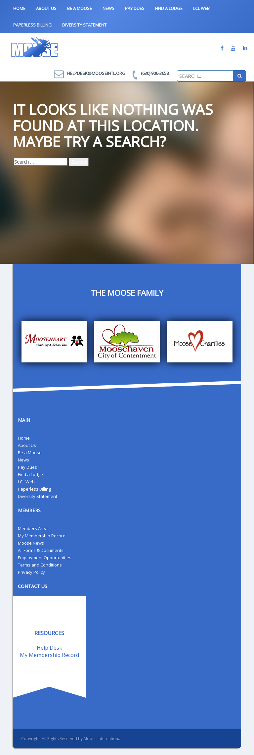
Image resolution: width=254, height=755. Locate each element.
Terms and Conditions (40, 565)
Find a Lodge (169, 8)
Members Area (33, 528)
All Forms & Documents (41, 550)
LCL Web (201, 8)
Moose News (31, 543)
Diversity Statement (84, 25)
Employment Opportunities (44, 558)
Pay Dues (135, 8)
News (108, 8)
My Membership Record (41, 536)
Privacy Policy (31, 572)
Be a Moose (79, 8)
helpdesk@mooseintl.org (96, 73)
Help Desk (49, 647)
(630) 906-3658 (155, 73)
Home (19, 8)
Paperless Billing (32, 25)
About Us (46, 8)
